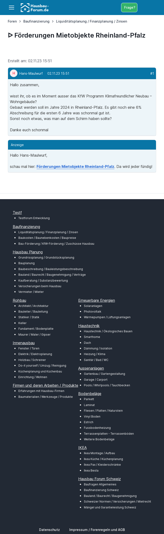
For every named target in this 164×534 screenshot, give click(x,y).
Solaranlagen (93, 306)
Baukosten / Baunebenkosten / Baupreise (47, 238)
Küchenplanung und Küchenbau (40, 371)
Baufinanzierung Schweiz (101, 490)
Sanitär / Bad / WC (96, 360)
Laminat (89, 405)
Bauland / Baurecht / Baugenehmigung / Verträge (52, 274)
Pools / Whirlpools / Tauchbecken (107, 385)
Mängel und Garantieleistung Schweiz (110, 507)
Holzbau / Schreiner (32, 360)
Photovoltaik (92, 311)
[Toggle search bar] (142, 7)
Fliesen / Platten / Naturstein (103, 410)
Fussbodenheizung (97, 428)
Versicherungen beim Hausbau (39, 286)
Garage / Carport (95, 379)
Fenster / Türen (28, 348)
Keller (22, 323)
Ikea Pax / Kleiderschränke (102, 464)
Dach (87, 342)
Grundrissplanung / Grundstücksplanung (46, 257)
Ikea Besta (91, 470)
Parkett (89, 399)
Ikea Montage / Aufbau (99, 453)
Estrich (88, 422)
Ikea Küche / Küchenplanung (103, 459)
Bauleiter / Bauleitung (33, 311)
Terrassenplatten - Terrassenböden (109, 433)
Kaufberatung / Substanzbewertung (43, 280)
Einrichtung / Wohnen (32, 377)
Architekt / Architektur (33, 306)
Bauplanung (26, 263)
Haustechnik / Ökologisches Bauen (108, 331)
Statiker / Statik (28, 317)
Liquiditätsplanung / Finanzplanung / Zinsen (48, 232)
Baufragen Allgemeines (100, 484)
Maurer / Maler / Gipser (34, 334)
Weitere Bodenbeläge (99, 439)
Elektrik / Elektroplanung (35, 354)
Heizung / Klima (94, 354)
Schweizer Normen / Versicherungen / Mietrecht (117, 501)
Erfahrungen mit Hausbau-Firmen (41, 391)
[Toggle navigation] (11, 7)
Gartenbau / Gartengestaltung (104, 373)
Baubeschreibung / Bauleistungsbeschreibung (50, 269)
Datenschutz (49, 530)
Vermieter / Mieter (31, 292)
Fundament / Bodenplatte (35, 328)
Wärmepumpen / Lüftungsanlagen (107, 317)
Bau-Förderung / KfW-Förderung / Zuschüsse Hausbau (56, 243)
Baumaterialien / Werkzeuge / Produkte (45, 397)
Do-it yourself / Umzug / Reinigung (42, 365)
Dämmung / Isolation (98, 348)
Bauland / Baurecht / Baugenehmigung (110, 496)
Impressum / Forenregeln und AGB (97, 530)
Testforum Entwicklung (34, 218)
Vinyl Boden (92, 416)
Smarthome (92, 337)
